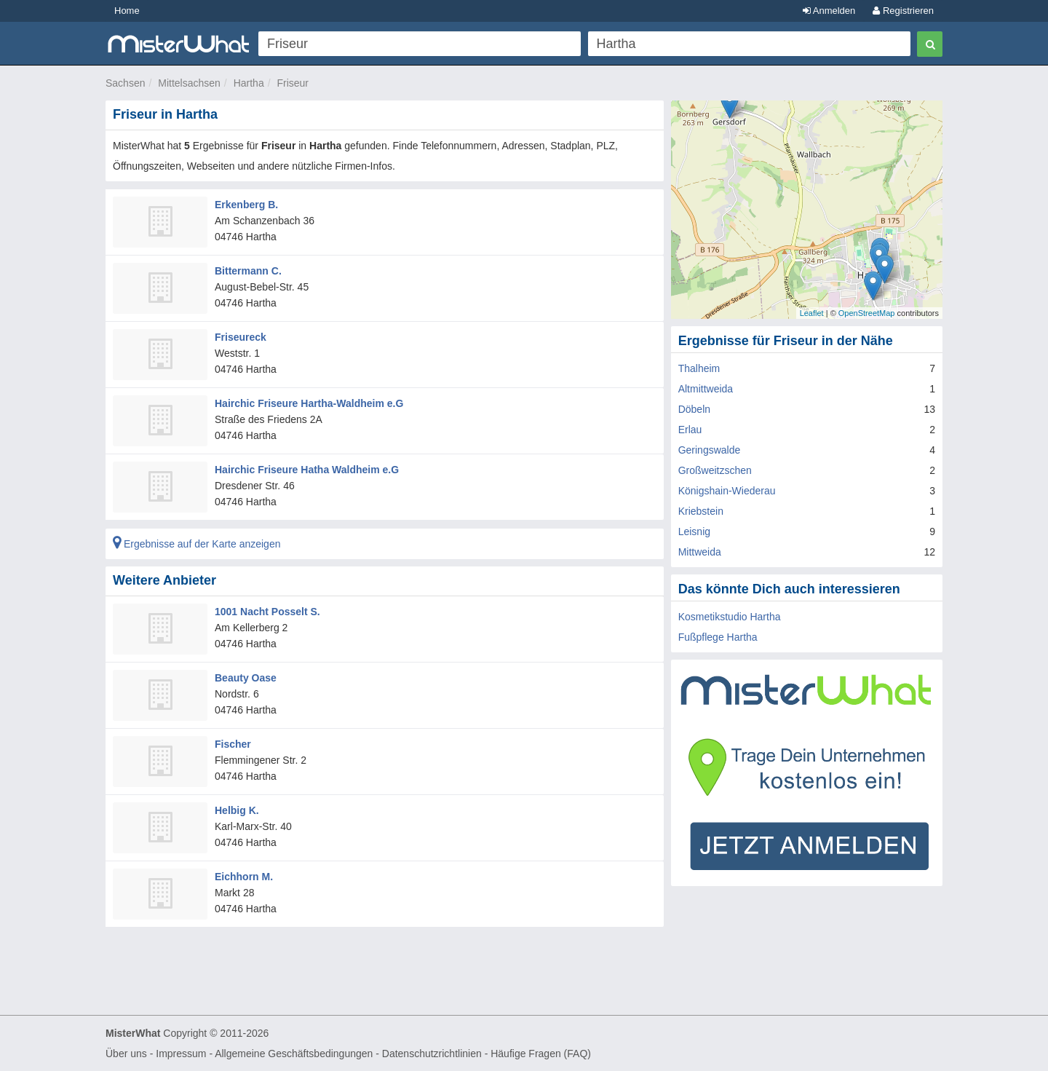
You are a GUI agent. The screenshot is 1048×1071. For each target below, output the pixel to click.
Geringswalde (709, 450)
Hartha (249, 83)
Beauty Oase (246, 678)
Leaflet (812, 313)
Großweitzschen (715, 470)
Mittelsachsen (189, 83)
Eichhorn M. (244, 876)
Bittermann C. (248, 271)
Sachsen (125, 83)
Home (127, 10)
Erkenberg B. (246, 204)
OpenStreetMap (866, 313)
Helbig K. (237, 810)
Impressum (181, 1053)
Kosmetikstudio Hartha (729, 617)
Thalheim (699, 368)
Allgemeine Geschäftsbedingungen (294, 1053)
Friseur (293, 83)
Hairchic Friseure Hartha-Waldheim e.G (309, 403)
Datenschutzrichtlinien (432, 1053)
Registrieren (903, 10)
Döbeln (694, 409)
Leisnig (694, 531)
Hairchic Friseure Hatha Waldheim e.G (307, 469)
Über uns (126, 1053)
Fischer (233, 744)
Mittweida (699, 552)
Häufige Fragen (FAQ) (541, 1053)
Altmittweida (705, 389)
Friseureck (240, 337)
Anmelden (829, 10)
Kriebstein (700, 511)
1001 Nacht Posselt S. (267, 611)
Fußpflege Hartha (718, 637)
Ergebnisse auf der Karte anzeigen (196, 544)
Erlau (690, 429)
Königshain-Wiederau (727, 491)
